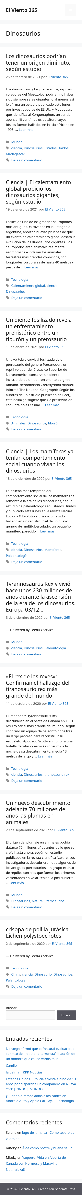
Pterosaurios (54, 901)
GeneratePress (65, 1189)
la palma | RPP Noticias (24, 1072)
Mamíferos (52, 549)
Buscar (11, 1007)
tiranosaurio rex (56, 774)
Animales (18, 423)
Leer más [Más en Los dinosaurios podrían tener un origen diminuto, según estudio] (26, 129)
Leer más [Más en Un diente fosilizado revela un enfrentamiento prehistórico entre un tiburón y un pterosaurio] (52, 405)
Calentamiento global (28, 285)
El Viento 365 (21, 10)
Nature (37, 901)
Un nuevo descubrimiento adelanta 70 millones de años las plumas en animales (38, 812)
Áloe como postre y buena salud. (47, 1148)
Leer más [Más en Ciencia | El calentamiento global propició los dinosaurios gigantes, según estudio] (31, 267)
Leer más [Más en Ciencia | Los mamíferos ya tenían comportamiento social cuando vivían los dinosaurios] (47, 531)
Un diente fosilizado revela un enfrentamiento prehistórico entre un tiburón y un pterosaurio (39, 329)
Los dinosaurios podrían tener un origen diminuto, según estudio (38, 62)
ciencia (16, 148)
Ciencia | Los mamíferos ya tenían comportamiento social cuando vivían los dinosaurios (39, 461)
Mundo (16, 142)
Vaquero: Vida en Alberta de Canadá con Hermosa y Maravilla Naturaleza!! (36, 1163)
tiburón (54, 423)
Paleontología (17, 555)
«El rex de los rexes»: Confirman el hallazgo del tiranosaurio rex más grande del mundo (37, 686)
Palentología (16, 980)
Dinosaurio (43, 974)
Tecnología (19, 279)
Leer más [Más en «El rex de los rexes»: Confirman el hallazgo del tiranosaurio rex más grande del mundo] (45, 756)
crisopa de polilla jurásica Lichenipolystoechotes (37, 932)
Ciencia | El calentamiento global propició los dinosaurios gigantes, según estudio (38, 191)
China (15, 974)
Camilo (11, 1065)
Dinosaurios (33, 148)
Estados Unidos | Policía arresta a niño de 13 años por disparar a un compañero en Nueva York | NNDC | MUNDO (41, 1084)
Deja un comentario (26, 160)
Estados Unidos (56, 148)
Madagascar (15, 154)
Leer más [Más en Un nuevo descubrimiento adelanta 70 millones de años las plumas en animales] (16, 882)
